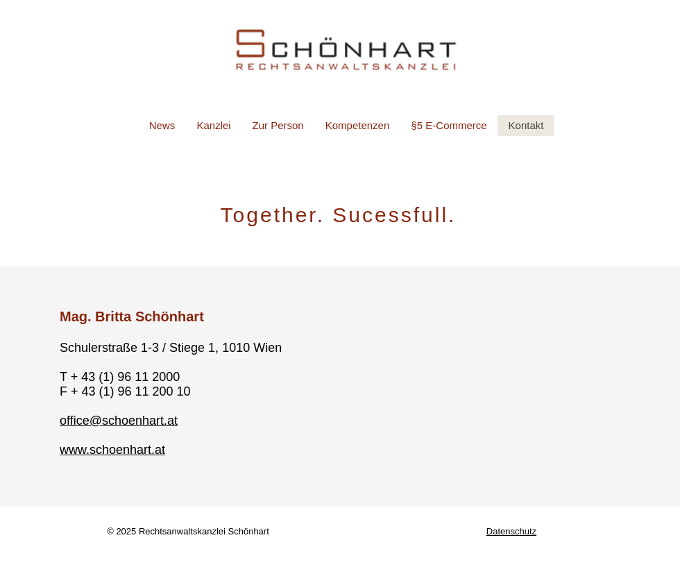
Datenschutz (511, 531)
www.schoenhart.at (112, 450)
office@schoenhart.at (119, 421)
